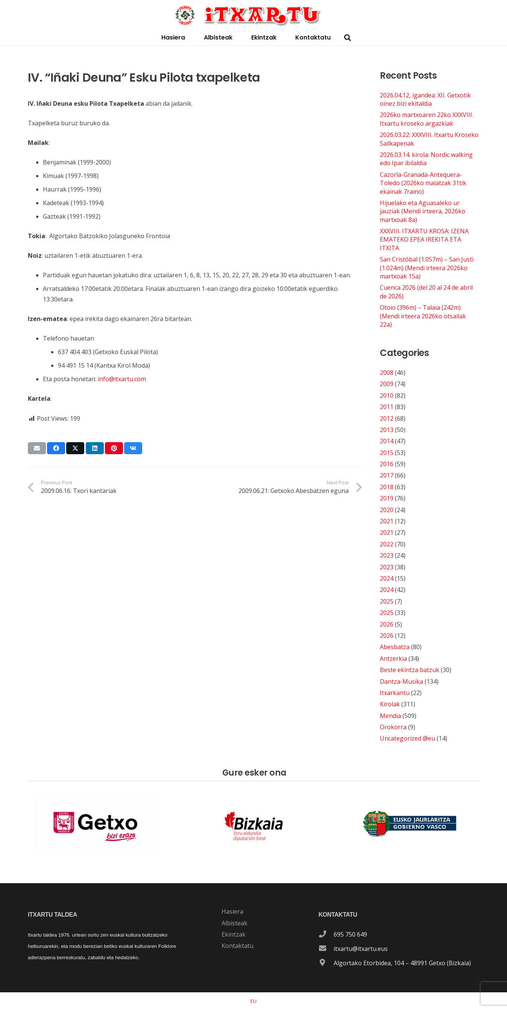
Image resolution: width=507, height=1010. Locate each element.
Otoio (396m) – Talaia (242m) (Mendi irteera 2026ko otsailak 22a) (423, 316)
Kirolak (390, 704)
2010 (386, 395)
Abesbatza (395, 647)
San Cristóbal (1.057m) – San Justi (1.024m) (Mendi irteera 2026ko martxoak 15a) (427, 267)
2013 (386, 430)
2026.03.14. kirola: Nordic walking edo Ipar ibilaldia (426, 159)
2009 (386, 384)
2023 (386, 555)
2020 (386, 510)
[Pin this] (114, 448)
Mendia (390, 716)
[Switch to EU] (253, 1001)
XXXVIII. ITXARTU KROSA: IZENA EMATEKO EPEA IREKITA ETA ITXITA (424, 239)
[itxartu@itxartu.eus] (326, 948)
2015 (386, 453)
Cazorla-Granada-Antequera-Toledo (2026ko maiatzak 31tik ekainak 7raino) (423, 183)
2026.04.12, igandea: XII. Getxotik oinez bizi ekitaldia (425, 99)
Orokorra (393, 727)
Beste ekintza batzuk (409, 670)
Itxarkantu (395, 693)
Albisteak (234, 923)
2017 (386, 475)
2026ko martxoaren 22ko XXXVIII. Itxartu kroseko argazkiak (426, 119)
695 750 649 (350, 934)
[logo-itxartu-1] (253, 15)
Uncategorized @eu (407, 738)
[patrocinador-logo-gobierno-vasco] (410, 824)
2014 (386, 441)
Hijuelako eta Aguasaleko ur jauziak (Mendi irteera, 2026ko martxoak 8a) (422, 211)
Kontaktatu (238, 946)
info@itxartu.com (122, 379)
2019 (386, 498)
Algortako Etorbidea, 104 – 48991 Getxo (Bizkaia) (402, 963)
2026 (386, 624)
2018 (386, 487)
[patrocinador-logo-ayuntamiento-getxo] (97, 824)
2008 (386, 372)
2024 (386, 578)
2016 (386, 464)
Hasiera (232, 911)
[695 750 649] (326, 934)
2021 (386, 521)
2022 (386, 544)
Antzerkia (393, 658)
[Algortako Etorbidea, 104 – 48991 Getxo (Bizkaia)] (326, 963)
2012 (386, 418)
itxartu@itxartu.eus (361, 949)
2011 (386, 407)
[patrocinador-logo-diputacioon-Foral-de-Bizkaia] (253, 824)
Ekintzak (234, 934)
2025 (386, 601)
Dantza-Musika (401, 681)
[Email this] (37, 448)
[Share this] (56, 448)
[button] (347, 37)
